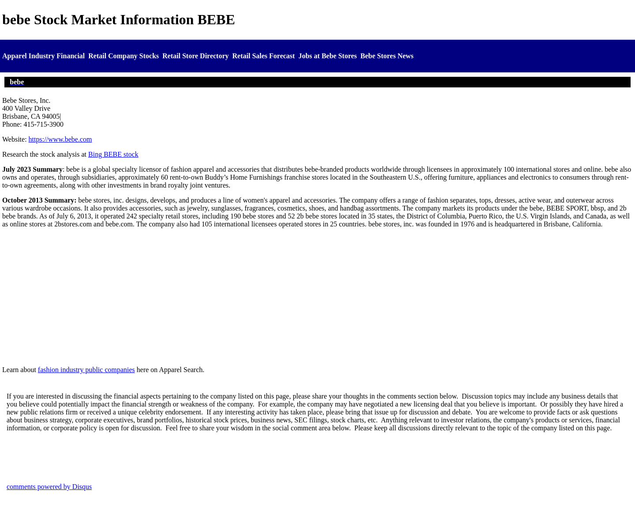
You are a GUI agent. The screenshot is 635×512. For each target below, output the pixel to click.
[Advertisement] (317, 297)
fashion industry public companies (86, 369)
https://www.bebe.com (60, 139)
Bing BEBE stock (113, 154)
